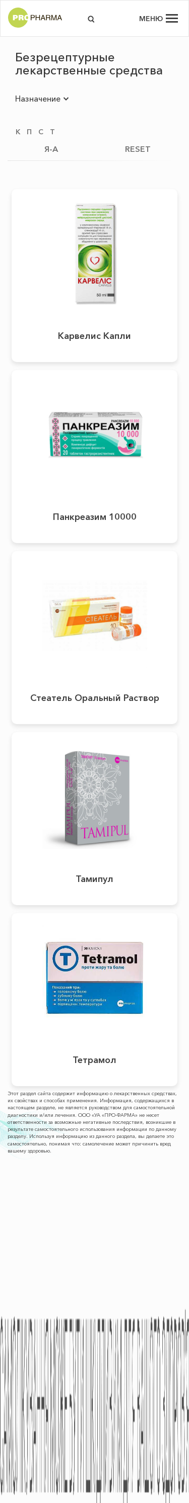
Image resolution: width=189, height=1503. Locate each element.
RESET (138, 149)
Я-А (51, 149)
